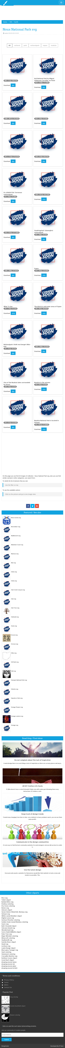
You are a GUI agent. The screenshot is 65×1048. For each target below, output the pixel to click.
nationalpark (34, 45)
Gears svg (5, 923)
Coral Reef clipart (8, 959)
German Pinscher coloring (11, 919)
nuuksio (53, 45)
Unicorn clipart (7, 909)
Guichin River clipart (9, 941)
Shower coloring (15, 1014)
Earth (16, 22)
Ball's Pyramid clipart (9, 925)
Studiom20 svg (7, 939)
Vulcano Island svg (8, 927)
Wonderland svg (7, 929)
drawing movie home (9, 961)
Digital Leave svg (8, 917)
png (44, 199)
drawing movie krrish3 (9, 967)
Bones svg (5, 907)
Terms (6, 982)
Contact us (8, 987)
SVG (10, 22)
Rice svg (4, 897)
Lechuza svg (6, 945)
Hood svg (5, 943)
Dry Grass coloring (8, 905)
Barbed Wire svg (7, 901)
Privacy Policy (9, 979)
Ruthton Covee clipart (9, 957)
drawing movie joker (9, 965)
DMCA (6, 984)
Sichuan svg (6, 913)
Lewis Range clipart (9, 947)
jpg (13, 85)
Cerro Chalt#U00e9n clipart (11, 931)
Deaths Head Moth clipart (17, 1005)
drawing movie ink (8, 963)
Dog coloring (14, 996)
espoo (45, 45)
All (10, 45)
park (25, 45)
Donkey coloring (7, 903)
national (17, 45)
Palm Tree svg (7, 933)
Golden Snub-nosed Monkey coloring (15, 921)
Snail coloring (6, 951)
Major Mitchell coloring (10, 935)
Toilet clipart (6, 899)
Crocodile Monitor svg (9, 955)
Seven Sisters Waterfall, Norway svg (14, 911)
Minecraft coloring (8, 937)
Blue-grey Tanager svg (10, 949)
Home (5, 22)
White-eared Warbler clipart (12, 915)
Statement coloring (8, 953)
